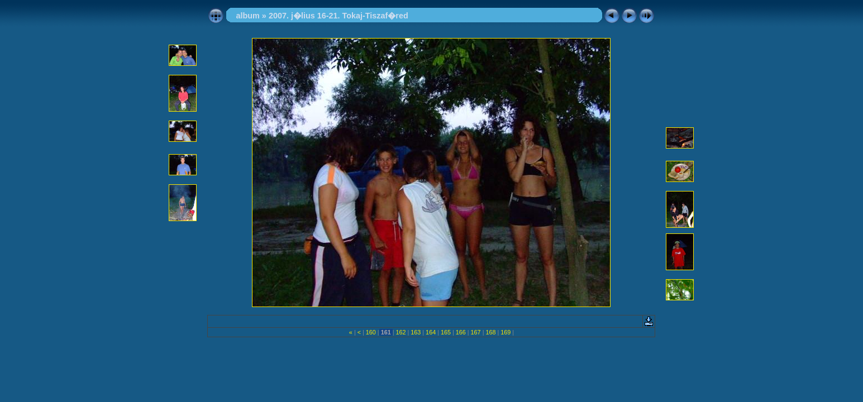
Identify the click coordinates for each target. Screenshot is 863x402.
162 (400, 332)
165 (445, 332)
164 (430, 332)
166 (461, 332)
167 (476, 332)
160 (371, 332)
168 (490, 332)
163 (415, 332)
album (247, 15)
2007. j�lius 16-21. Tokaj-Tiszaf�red (338, 15)
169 (505, 332)
